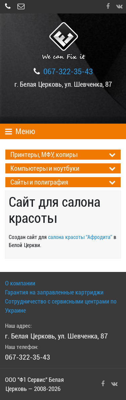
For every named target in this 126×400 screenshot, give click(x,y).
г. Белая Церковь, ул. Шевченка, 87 (63, 84)
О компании (20, 283)
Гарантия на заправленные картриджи (54, 292)
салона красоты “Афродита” (80, 237)
